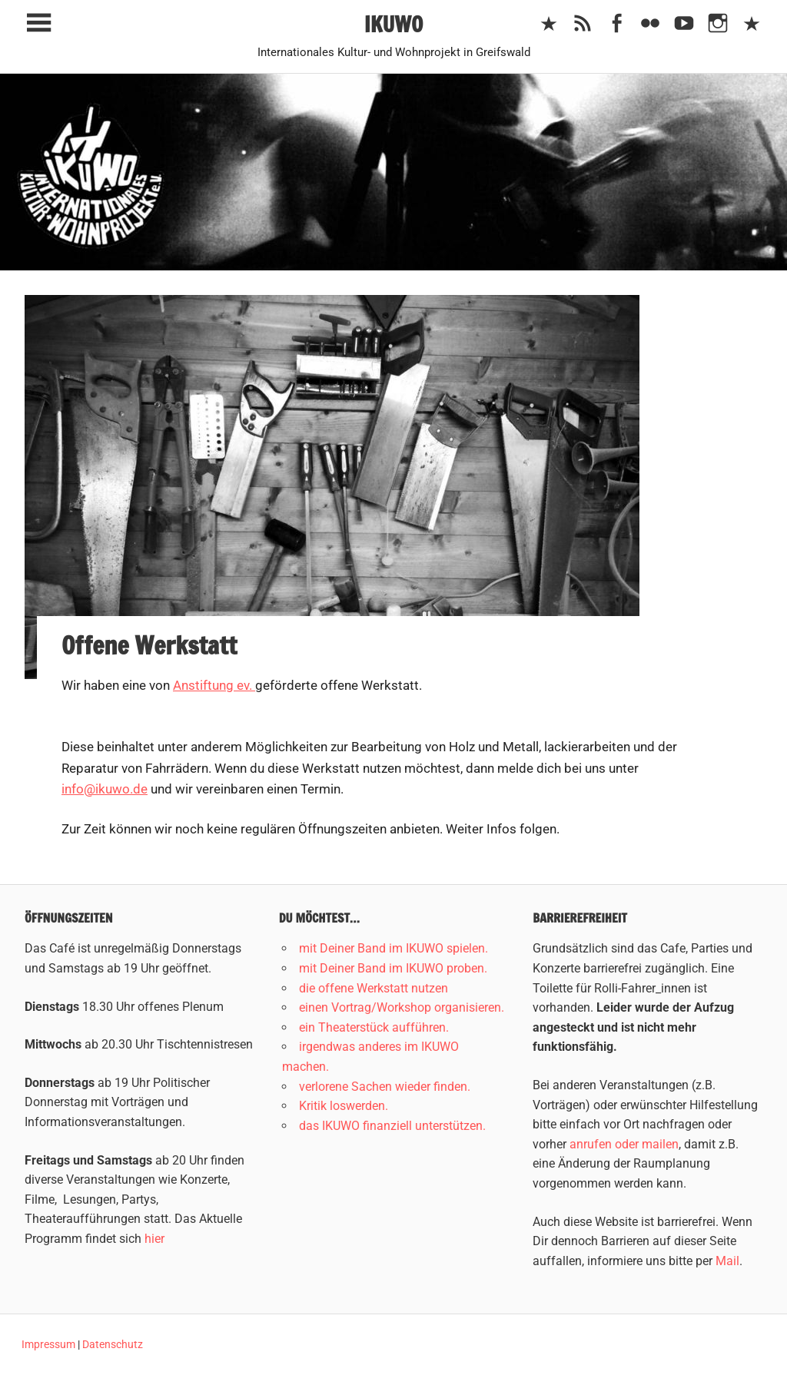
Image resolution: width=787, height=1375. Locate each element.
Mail (727, 1261)
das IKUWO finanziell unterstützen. (392, 1125)
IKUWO (393, 24)
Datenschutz (112, 1344)
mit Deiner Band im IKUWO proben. (393, 968)
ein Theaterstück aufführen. (374, 1027)
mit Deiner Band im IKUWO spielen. (393, 948)
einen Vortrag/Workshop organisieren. (401, 1007)
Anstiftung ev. (214, 685)
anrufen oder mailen (624, 1144)
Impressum (48, 1344)
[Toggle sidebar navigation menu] (38, 23)
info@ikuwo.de (104, 789)
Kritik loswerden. (343, 1105)
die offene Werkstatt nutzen (373, 988)
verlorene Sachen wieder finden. (384, 1086)
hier (154, 1238)
